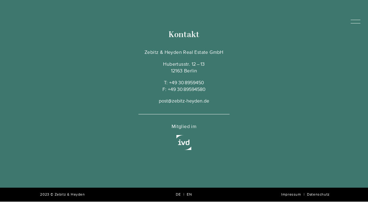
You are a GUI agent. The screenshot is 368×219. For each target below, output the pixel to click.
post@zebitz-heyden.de (184, 101)
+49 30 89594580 (187, 89)
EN (189, 194)
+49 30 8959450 (186, 83)
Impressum (291, 194)
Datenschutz (318, 194)
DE (178, 194)
